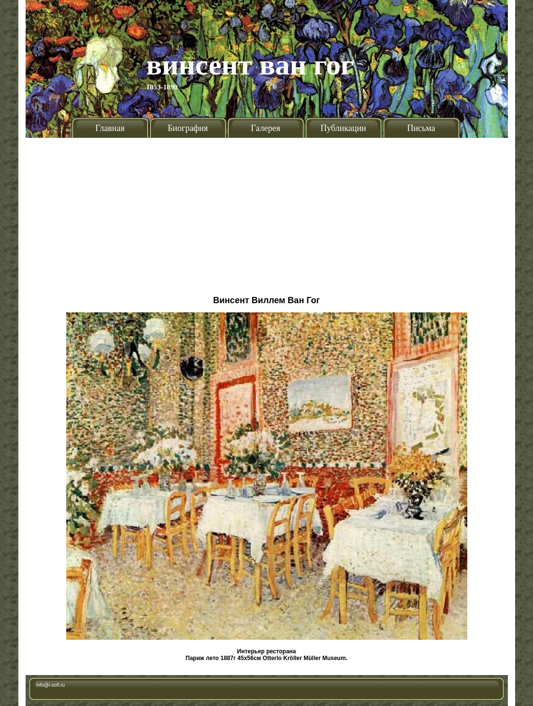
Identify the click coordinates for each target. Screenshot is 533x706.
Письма (421, 128)
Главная (109, 128)
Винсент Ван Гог (250, 65)
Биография (188, 128)
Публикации (343, 128)
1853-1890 (162, 87)
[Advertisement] (267, 212)
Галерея (265, 128)
